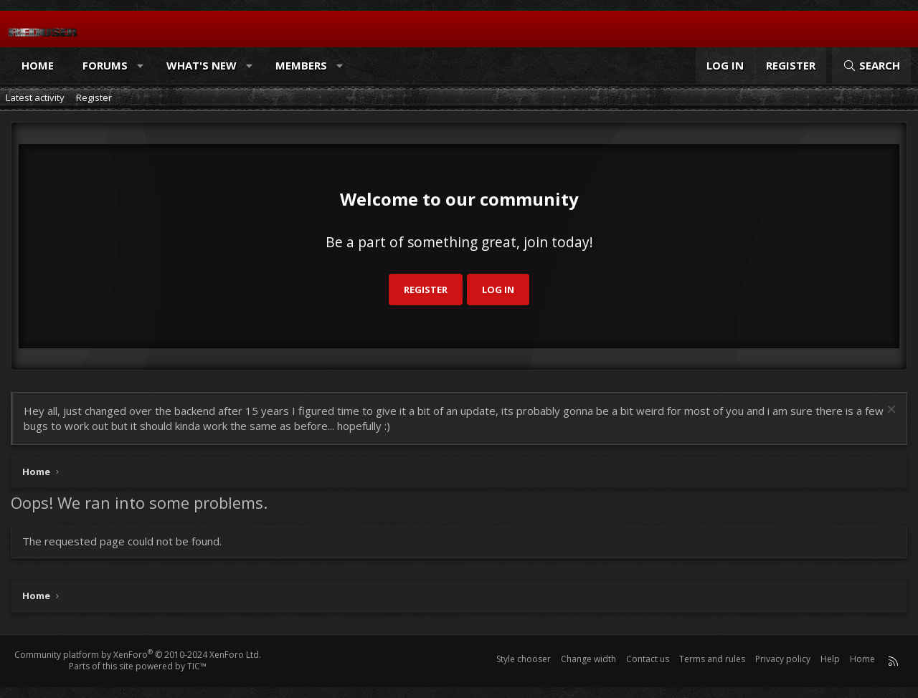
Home (38, 65)
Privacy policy (782, 659)
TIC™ (197, 666)
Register (94, 97)
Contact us (647, 659)
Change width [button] (588, 659)
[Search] (871, 65)
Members (301, 65)
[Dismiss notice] (890, 411)
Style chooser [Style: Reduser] (523, 659)
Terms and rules (712, 659)
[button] (141, 65)
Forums (105, 65)
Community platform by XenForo (137, 655)
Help (830, 659)
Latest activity (35, 97)
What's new (201, 65)
